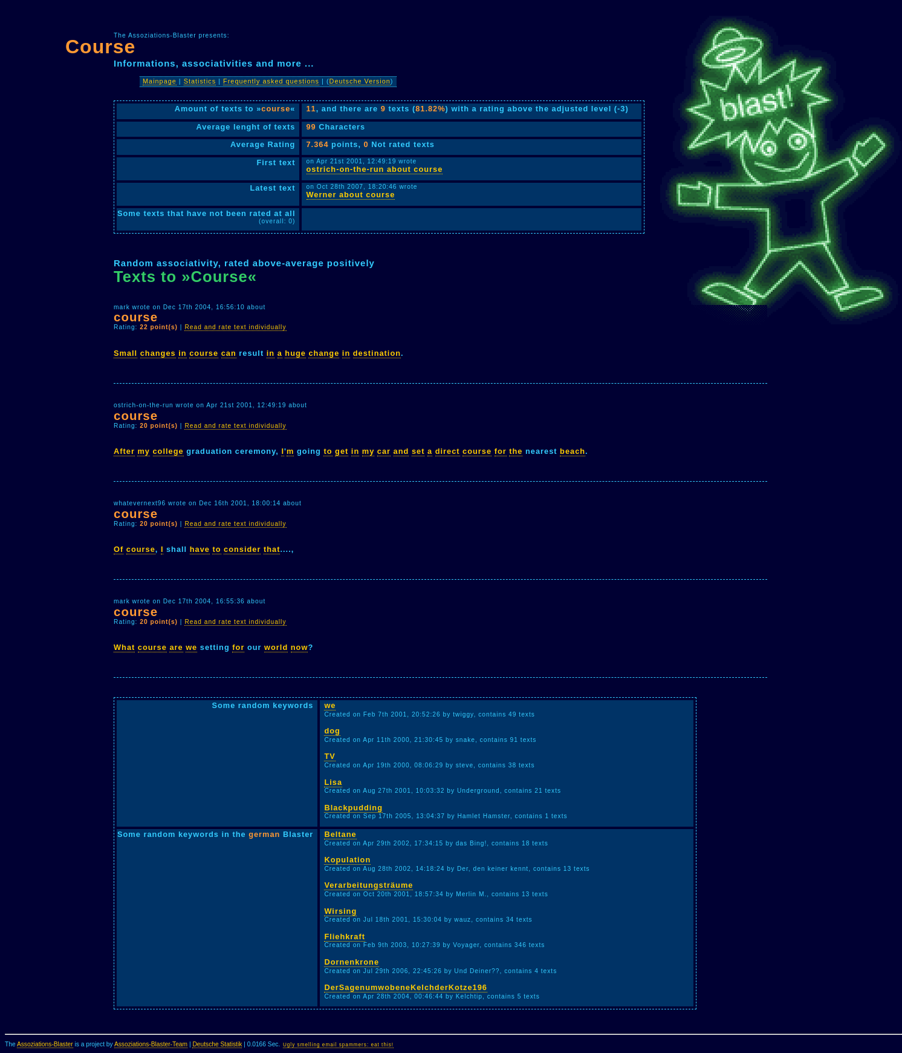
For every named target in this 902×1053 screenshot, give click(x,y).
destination (377, 353)
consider (242, 549)
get (341, 451)
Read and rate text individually (235, 327)
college (168, 451)
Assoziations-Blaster (45, 1044)
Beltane (340, 834)
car (384, 451)
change (323, 353)
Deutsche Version (360, 81)
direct (447, 451)
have (200, 549)
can (228, 353)
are (176, 647)
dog (332, 730)
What (124, 647)
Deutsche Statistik (217, 1044)
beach (572, 451)
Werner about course (351, 194)
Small (125, 353)
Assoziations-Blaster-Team (150, 1044)
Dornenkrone (351, 961)
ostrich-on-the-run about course (375, 169)
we (191, 647)
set (418, 451)
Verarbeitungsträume (368, 885)
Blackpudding (353, 807)
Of (118, 549)
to (327, 451)
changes (158, 353)
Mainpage (160, 81)
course (203, 353)
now (299, 647)
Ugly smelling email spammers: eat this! (338, 1045)
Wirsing (340, 911)
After (124, 451)
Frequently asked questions (271, 81)
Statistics (200, 81)
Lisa (333, 782)
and (401, 451)
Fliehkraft (344, 936)
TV (329, 756)
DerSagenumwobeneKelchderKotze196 (405, 987)
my (143, 451)
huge (295, 353)
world (276, 647)
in (182, 353)
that (272, 549)
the (515, 451)
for (501, 451)
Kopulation (347, 859)
